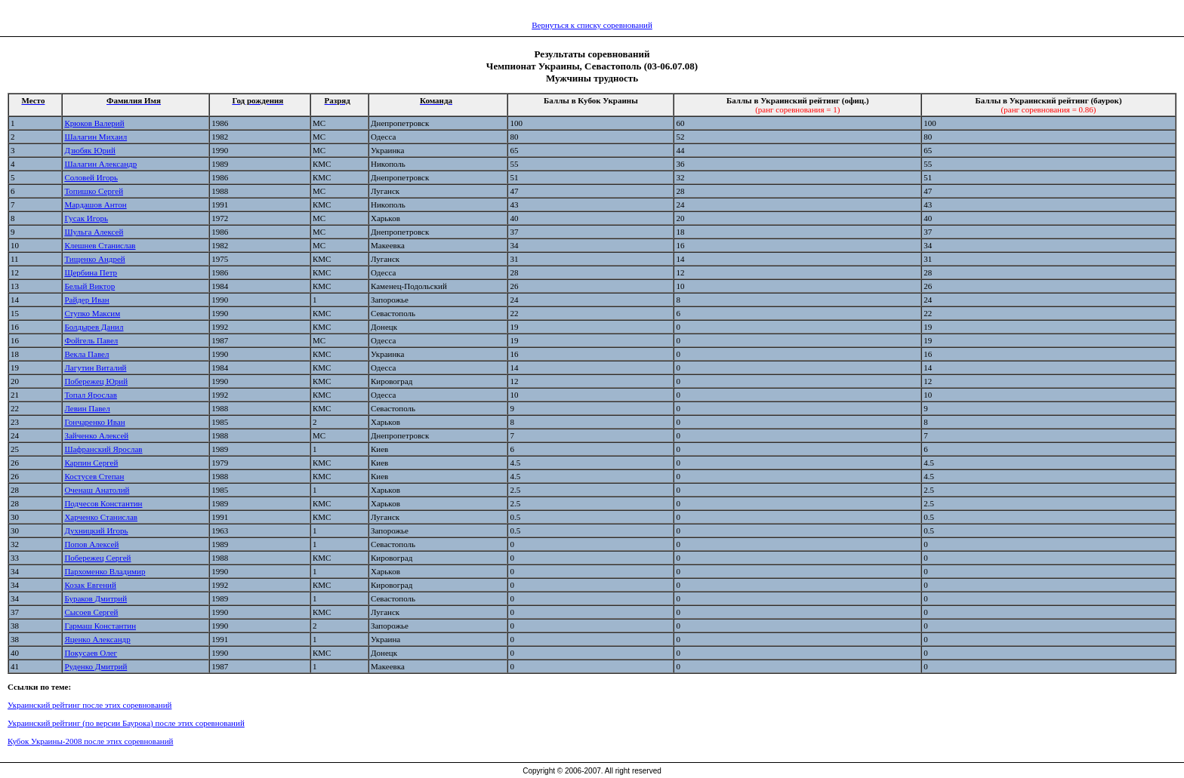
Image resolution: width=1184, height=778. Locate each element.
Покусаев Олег (90, 652)
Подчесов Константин (103, 503)
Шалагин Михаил (95, 136)
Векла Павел (86, 353)
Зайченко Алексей (96, 435)
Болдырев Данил (93, 326)
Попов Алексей (91, 544)
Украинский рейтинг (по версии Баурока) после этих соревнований (126, 722)
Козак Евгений (90, 584)
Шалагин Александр (100, 163)
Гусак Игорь (86, 218)
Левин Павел (86, 408)
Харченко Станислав (100, 516)
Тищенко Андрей (94, 258)
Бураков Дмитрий (95, 598)
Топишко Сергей (93, 190)
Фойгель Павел (91, 340)
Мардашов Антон (95, 204)
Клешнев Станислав (99, 245)
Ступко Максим (92, 313)
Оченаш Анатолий (96, 489)
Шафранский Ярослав (103, 449)
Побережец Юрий (96, 381)
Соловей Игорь (91, 177)
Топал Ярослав (90, 394)
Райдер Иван (86, 299)
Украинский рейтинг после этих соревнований (89, 704)
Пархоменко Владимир (104, 571)
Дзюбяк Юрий (89, 150)
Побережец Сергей (97, 557)
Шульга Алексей (93, 231)
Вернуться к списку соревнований (592, 24)
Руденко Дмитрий (95, 666)
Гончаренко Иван (94, 421)
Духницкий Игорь (96, 530)
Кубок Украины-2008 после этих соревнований (90, 741)
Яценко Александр (97, 639)
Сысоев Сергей (91, 612)
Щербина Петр (90, 272)
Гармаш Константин (100, 625)
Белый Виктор (89, 286)
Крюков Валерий (94, 123)
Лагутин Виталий (95, 367)
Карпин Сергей (91, 462)
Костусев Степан (94, 476)
